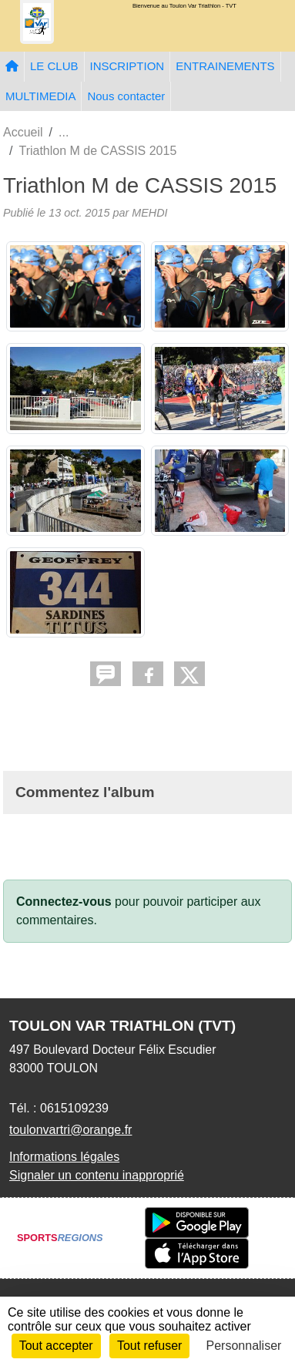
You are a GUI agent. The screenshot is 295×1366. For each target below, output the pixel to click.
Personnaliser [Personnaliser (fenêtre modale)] (244, 1345)
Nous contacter (126, 96)
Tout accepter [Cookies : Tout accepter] (56, 1345)
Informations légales (64, 1156)
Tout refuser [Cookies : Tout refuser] (149, 1345)
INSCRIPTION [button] (127, 65)
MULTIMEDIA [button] (40, 96)
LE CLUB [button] (54, 65)
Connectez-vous (64, 901)
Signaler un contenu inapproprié (96, 1175)
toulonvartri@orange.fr (70, 1129)
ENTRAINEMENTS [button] (225, 65)
